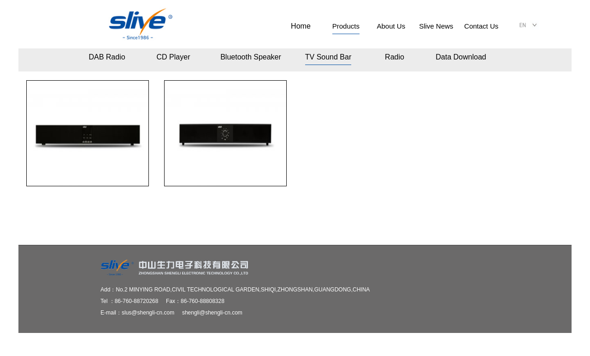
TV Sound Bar (328, 57)
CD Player (173, 57)
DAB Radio (106, 57)
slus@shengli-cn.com (148, 312)
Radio (394, 57)
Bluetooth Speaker (250, 57)
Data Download (461, 57)
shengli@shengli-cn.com (212, 312)
